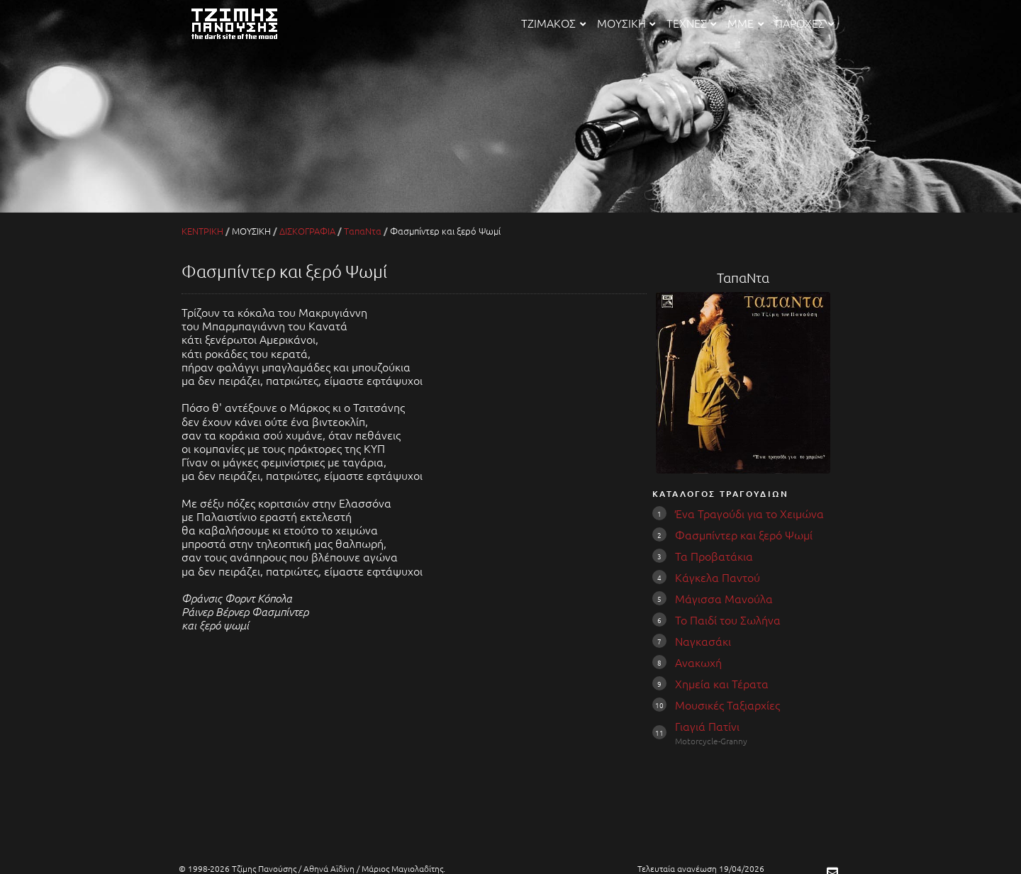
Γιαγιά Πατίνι (707, 726)
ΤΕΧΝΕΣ (691, 22)
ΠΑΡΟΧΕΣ (804, 22)
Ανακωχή (698, 662)
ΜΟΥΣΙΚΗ (626, 22)
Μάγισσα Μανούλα (724, 598)
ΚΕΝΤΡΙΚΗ (202, 230)
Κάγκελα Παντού (717, 577)
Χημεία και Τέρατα (722, 683)
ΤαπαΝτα (362, 230)
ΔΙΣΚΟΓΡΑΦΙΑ (307, 230)
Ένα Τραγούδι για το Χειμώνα (749, 513)
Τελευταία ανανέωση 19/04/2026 (700, 868)
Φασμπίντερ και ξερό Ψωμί (744, 534)
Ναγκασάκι (703, 641)
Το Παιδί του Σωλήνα (728, 619)
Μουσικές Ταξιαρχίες (727, 704)
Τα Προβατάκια (714, 556)
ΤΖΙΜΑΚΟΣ (553, 22)
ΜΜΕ (745, 22)
